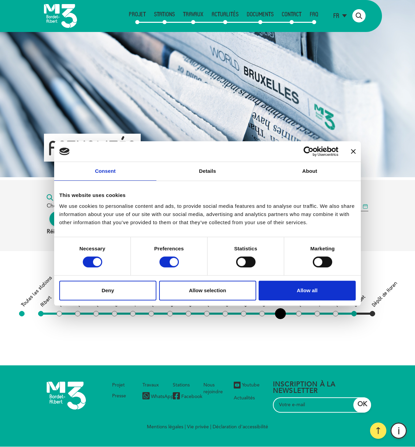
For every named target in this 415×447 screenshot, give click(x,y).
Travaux (193, 14)
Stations (164, 14)
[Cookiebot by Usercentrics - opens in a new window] (308, 151)
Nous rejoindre (213, 388)
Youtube (247, 385)
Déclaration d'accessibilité (240, 427)
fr (336, 15)
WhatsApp (158, 397)
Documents (260, 14)
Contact (292, 14)
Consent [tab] (105, 171)
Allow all (307, 290)
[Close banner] (353, 151)
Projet (137, 14)
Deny (108, 290)
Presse (119, 396)
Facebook (187, 397)
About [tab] (309, 171)
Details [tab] (207, 171)
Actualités (225, 14)
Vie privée (198, 427)
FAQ (314, 14)
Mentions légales (165, 427)
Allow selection (207, 290)
